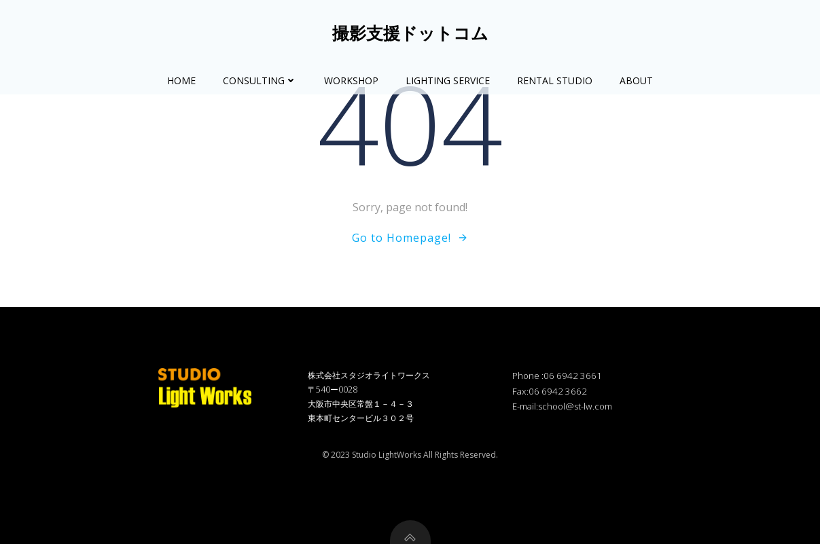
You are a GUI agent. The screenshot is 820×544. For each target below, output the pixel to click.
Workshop (351, 80)
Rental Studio (554, 80)
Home (181, 80)
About (636, 80)
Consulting (260, 80)
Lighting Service (448, 80)
